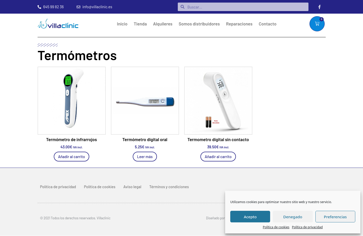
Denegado (292, 216)
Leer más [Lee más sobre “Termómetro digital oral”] (145, 156)
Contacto (268, 23)
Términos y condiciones (169, 186)
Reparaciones (239, 23)
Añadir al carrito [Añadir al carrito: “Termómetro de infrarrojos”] (71, 156)
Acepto (250, 216)
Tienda (140, 23)
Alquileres (162, 23)
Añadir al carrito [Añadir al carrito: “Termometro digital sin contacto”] (218, 156)
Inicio (122, 23)
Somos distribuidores (199, 23)
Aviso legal (132, 186)
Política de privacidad (307, 227)
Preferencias (335, 216)
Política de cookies (276, 227)
